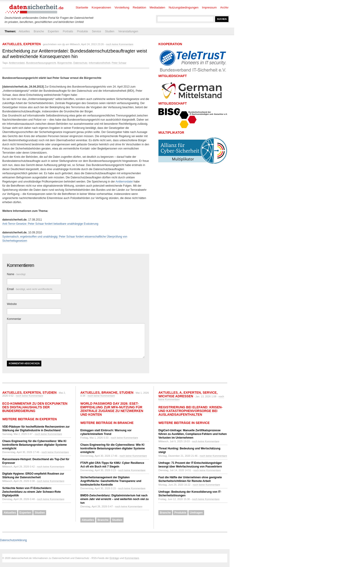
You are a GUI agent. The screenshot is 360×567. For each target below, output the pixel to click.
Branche (39, 31)
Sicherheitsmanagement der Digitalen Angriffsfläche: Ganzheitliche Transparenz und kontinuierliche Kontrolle (110, 481)
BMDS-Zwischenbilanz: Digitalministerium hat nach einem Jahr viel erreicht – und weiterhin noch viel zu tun (114, 499)
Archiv (224, 7)
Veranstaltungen (128, 31)
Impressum (209, 7)
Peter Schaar (119, 62)
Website (12, 304)
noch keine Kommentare (119, 44)
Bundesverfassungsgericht (41, 62)
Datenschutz (80, 62)
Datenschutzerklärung (13, 540)
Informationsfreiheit (99, 62)
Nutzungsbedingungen (183, 7)
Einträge (114, 558)
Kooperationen (101, 7)
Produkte (82, 31)
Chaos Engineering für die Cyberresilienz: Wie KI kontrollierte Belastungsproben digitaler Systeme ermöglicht (34, 445)
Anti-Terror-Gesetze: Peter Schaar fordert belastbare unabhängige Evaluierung (50, 223)
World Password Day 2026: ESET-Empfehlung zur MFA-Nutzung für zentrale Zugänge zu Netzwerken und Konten (111, 409)
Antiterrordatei (17, 62)
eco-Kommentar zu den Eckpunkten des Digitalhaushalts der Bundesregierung (35, 407)
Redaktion (139, 7)
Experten (53, 31)
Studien (109, 31)
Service (96, 31)
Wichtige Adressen (175, 396)
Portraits (68, 31)
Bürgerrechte (64, 62)
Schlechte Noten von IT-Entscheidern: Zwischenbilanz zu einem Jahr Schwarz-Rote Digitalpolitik (31, 492)
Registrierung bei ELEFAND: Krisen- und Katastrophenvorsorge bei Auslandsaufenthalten (190, 410)
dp (63, 44)
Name (16, 274)
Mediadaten (157, 7)
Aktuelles (24, 31)
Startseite (82, 7)
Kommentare (132, 558)
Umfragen (196, 512)
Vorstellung (122, 7)
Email (30, 289)
